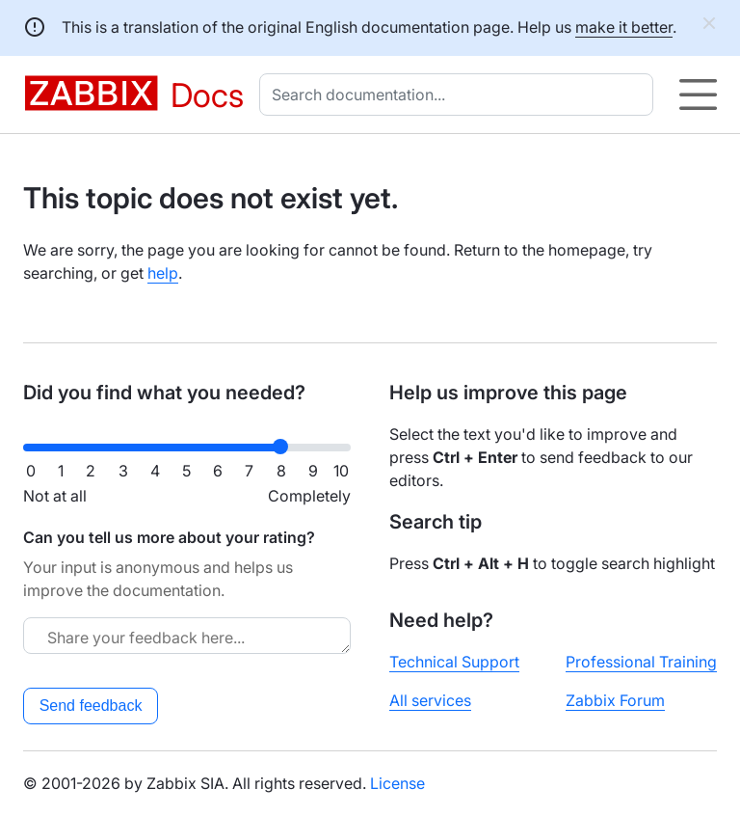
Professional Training (641, 661)
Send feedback (91, 705)
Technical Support (454, 661)
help (162, 273)
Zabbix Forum (615, 700)
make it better (624, 27)
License (397, 783)
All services (430, 700)
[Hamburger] (698, 94)
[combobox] (460, 94)
